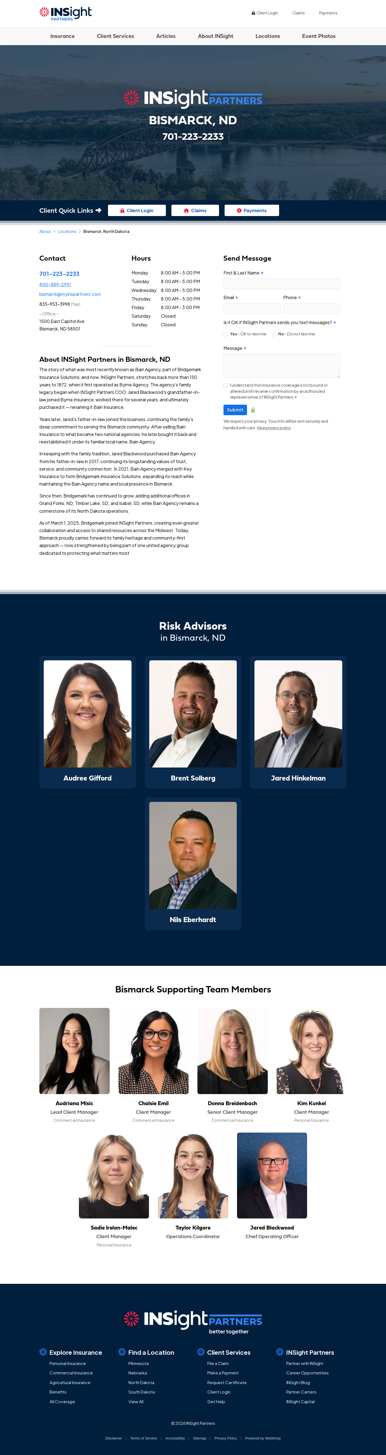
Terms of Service (143, 1438)
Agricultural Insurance (70, 1382)
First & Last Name (243, 273)
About (45, 231)
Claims (298, 12)
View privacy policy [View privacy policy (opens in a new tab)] (274, 427)
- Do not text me (296, 333)
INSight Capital (300, 1401)
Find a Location (146, 1352)
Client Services (115, 36)
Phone (292, 297)
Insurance (62, 36)
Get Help (216, 1401)
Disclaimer (113, 1438)
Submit (235, 410)
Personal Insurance (68, 1363)
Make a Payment (223, 1372)
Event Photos (319, 36)
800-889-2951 (55, 284)
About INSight (215, 36)
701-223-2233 (59, 273)
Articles (166, 36)
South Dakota (141, 1391)
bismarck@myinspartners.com (70, 294)
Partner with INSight (304, 1363)
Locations (268, 36)
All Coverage (62, 1401)
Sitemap (199, 1438)
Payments (328, 12)
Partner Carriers (301, 1391)
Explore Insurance (70, 1352)
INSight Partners (305, 1352)
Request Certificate (227, 1382)
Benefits (58, 1391)
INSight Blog (298, 1382)
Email (230, 297)
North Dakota (141, 1382)
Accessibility (175, 1438)
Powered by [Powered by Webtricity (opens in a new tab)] (263, 1438)
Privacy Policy (225, 1438)
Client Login (264, 12)
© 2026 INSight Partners (193, 1423)
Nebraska (137, 1372)
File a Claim (218, 1363)
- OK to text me (248, 333)
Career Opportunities (307, 1372)
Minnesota (138, 1363)
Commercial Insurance (71, 1372)
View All (135, 1401)
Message (235, 348)
